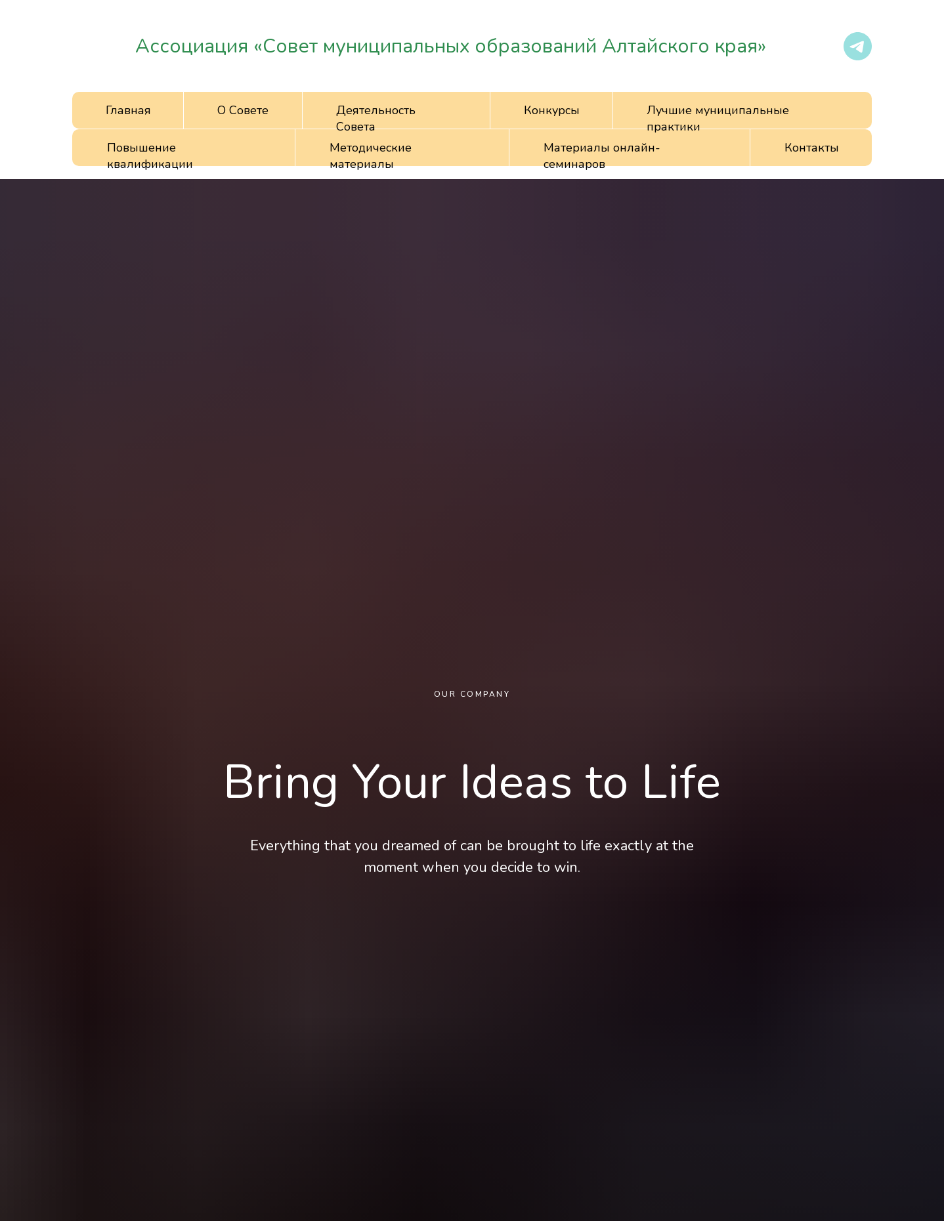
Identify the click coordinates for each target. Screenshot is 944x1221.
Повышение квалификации (150, 156)
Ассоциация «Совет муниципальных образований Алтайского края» (450, 46)
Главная (128, 110)
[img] (99, 46)
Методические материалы (371, 156)
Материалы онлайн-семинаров (602, 156)
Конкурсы (552, 110)
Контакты (811, 147)
